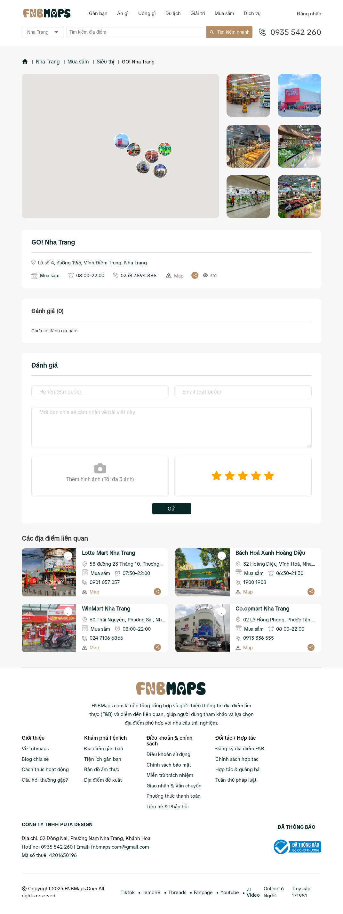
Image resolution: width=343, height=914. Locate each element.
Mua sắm (78, 61)
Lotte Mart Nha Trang (108, 553)
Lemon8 (151, 892)
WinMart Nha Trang (106, 608)
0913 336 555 (258, 637)
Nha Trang (48, 61)
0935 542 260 (295, 32)
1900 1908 (255, 582)
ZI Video (253, 891)
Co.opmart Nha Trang (262, 608)
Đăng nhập (309, 13)
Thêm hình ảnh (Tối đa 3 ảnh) (100, 472)
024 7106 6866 (106, 637)
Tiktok (128, 892)
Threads (177, 892)
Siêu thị (105, 61)
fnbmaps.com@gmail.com (120, 846)
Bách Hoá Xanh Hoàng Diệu (270, 553)
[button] (122, 141)
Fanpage (203, 892)
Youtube (229, 892)
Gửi (172, 508)
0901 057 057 (105, 582)
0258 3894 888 (139, 275)
